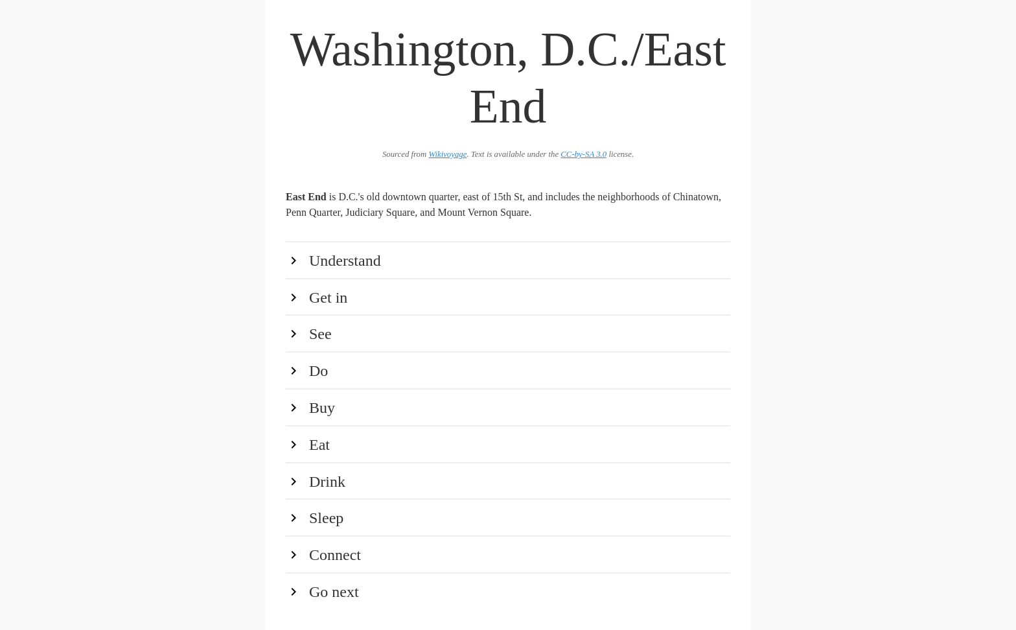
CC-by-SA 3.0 (583, 154)
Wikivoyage (447, 154)
